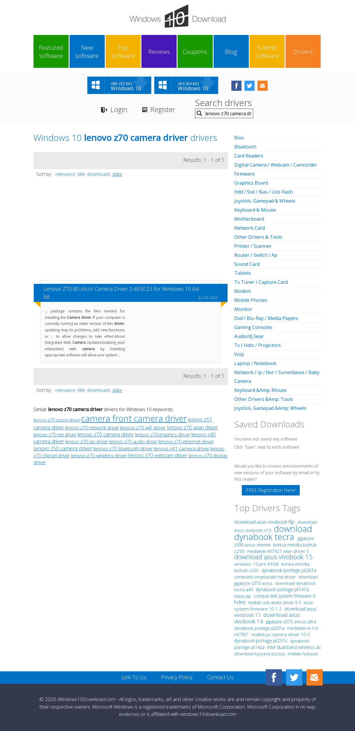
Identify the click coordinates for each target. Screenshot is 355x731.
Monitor (243, 309)
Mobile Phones (250, 300)
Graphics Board (251, 183)
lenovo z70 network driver (92, 427)
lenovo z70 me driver (55, 434)
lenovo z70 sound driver (56, 420)
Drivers (303, 51)
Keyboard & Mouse (255, 210)
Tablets (242, 273)
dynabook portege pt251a (260, 628)
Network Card (249, 228)
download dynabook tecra (273, 532)
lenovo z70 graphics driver (162, 434)
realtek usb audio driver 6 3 (275, 602)
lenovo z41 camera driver (181, 448)
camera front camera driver (134, 418)
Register (162, 109)
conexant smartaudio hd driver (265, 577)
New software (87, 51)
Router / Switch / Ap (255, 255)
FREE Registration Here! (270, 490)
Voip (239, 354)
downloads (98, 174)
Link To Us (134, 677)
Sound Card (247, 264)
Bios (239, 137)
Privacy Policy (176, 677)
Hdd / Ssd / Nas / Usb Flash (263, 192)
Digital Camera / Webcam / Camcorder (275, 165)
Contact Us (220, 677)
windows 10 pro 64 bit (256, 564)
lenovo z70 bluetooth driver (123, 448)
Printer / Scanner (252, 246)
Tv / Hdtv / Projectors (257, 345)
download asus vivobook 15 (273, 556)
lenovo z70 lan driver (86, 441)
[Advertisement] (130, 231)
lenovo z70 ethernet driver (186, 441)
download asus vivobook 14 (267, 618)
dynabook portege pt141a (282, 589)
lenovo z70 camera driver (106, 434)
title (81, 174)
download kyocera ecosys (260, 653)
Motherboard (249, 219)
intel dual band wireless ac (294, 647)
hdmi (239, 602)
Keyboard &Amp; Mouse (260, 390)
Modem (242, 291)
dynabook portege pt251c (261, 641)
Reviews (159, 51)
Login (118, 109)
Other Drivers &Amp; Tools (263, 399)
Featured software (51, 51)
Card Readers (248, 156)
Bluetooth (245, 147)
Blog (231, 51)
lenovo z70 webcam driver (157, 455)
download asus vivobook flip (265, 521)
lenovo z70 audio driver (133, 441)
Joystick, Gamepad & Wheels (264, 201)
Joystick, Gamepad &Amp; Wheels (270, 408)
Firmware (244, 174)
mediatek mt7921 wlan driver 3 (278, 551)
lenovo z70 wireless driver (99, 455)
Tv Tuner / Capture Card (261, 282)
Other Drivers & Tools (258, 237)
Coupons (195, 51)
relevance (65, 174)
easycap (242, 596)
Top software (123, 51)
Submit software (267, 51)
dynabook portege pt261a (288, 570)
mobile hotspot (303, 653)
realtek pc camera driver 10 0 (280, 634)
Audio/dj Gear (249, 336)
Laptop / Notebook (255, 363)
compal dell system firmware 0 (284, 596)
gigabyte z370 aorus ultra (291, 621)
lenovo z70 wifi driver (143, 427)
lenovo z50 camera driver (62, 448)
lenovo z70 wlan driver (192, 427)
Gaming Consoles (253, 327)
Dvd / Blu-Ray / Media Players (266, 318)
